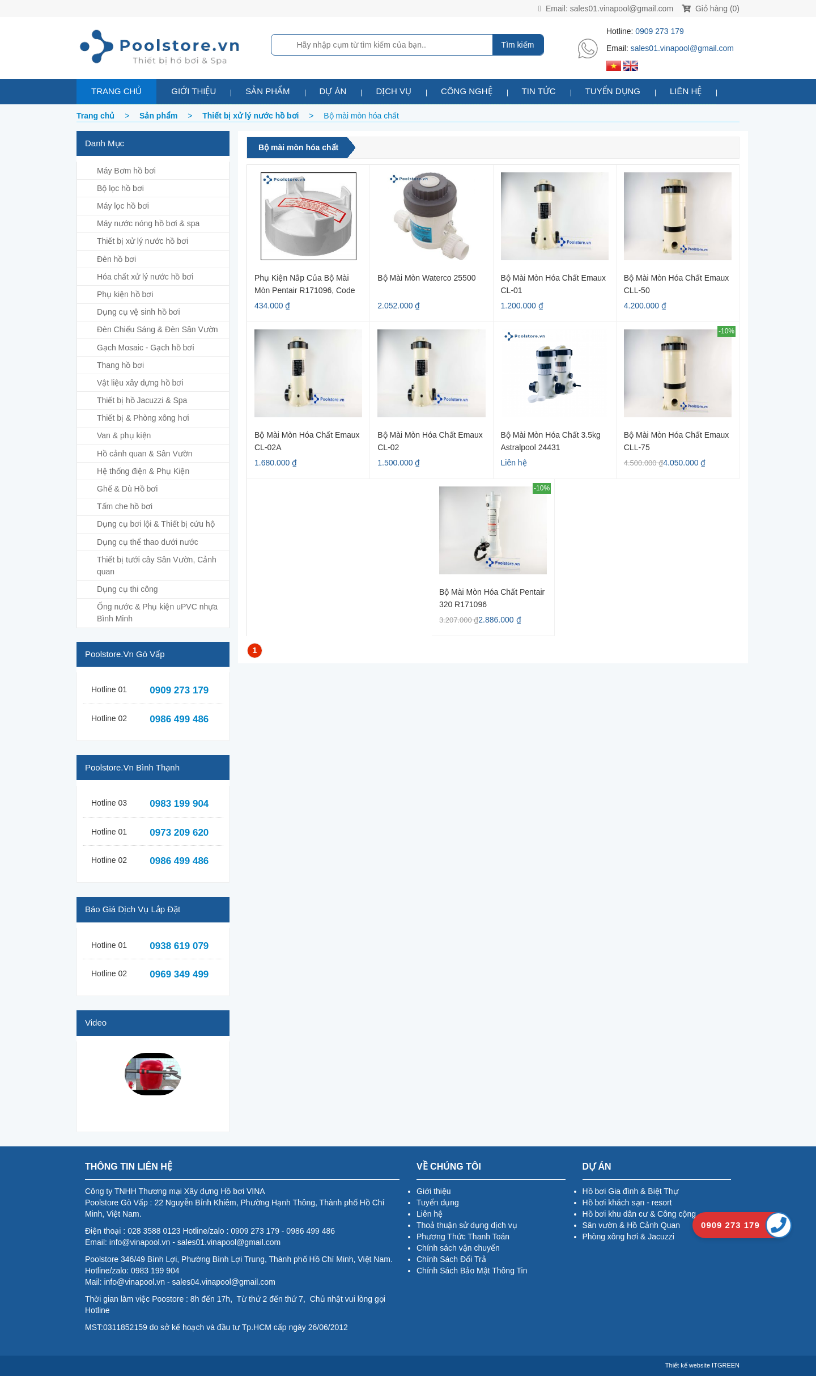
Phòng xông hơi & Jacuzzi (628, 1236)
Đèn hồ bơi (116, 259)
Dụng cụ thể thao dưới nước (147, 542)
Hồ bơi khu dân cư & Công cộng (639, 1213)
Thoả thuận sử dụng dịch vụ (466, 1225)
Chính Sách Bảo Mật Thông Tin (472, 1270)
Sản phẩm (267, 91)
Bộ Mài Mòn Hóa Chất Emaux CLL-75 (676, 440)
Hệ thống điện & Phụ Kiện (143, 471)
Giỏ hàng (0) (711, 8)
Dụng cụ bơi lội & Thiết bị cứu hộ (156, 523)
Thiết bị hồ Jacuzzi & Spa (142, 400)
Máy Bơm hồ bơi (126, 170)
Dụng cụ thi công (127, 589)
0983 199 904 (179, 803)
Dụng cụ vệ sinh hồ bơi (138, 311)
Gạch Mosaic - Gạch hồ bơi (145, 347)
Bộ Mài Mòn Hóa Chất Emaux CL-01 (553, 283)
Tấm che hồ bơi (124, 506)
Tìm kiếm (518, 44)
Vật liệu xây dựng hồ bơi (140, 382)
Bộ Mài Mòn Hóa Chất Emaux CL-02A (307, 440)
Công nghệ (466, 91)
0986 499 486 (179, 719)
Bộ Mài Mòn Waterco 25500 (426, 277)
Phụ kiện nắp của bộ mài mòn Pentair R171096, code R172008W (304, 283)
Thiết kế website (687, 1365)
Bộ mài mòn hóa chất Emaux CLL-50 (676, 283)
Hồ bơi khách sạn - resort (627, 1202)
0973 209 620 (179, 832)
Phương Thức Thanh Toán (462, 1236)
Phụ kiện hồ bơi (125, 294)
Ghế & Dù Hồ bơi (127, 488)
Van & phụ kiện (124, 435)
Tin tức (539, 91)
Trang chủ (116, 91)
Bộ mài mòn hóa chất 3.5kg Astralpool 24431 (551, 440)
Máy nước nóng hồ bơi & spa (148, 223)
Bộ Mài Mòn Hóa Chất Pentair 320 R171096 (492, 597)
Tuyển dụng (612, 91)
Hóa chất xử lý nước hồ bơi (145, 276)
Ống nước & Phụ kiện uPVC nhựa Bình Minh (157, 612)
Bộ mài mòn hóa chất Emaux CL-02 (430, 440)
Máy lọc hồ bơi (123, 205)
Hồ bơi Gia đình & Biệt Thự (630, 1191)
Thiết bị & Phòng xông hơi (143, 417)
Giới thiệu (193, 91)
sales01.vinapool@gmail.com (621, 8)
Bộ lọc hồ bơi (120, 188)
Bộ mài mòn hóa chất (298, 147)
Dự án (333, 91)
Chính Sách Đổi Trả (451, 1259)
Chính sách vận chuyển (458, 1247)
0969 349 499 (179, 974)
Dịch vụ (393, 91)
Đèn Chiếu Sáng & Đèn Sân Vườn (157, 329)
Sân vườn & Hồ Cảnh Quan (632, 1225)
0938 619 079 (179, 946)
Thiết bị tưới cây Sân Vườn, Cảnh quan (156, 565)
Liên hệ (686, 91)
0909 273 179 (659, 31)
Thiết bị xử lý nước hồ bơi (142, 240)
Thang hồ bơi (120, 365)
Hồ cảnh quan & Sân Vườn (145, 453)
